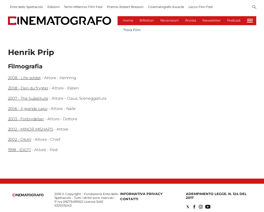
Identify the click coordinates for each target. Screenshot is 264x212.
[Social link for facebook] (194, 207)
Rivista (190, 20)
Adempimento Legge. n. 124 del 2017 (216, 196)
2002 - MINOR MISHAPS (30, 129)
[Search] (254, 7)
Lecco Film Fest (200, 7)
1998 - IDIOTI (19, 149)
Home (128, 20)
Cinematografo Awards (166, 7)
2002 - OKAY (19, 139)
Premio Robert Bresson (125, 7)
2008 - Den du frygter (28, 88)
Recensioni (169, 20)
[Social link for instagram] (201, 207)
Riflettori (146, 20)
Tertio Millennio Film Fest (83, 7)
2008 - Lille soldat (24, 77)
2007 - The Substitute (28, 98)
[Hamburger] (250, 21)
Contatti (129, 199)
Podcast (234, 20)
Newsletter (211, 20)
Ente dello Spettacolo (26, 7)
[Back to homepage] (28, 195)
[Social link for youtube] (207, 207)
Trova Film (132, 30)
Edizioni (53, 7)
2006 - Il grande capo (27, 108)
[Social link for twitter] (188, 207)
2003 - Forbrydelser (26, 118)
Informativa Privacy (141, 194)
